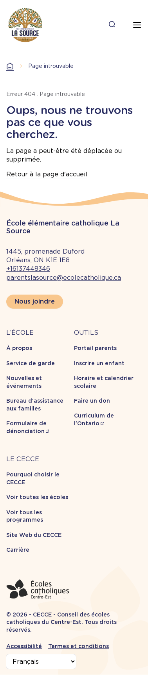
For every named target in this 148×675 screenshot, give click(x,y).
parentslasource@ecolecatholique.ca (63, 277)
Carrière (17, 550)
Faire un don (92, 401)
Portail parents (95, 348)
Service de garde (30, 363)
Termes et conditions (78, 646)
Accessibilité (24, 646)
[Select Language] (41, 661)
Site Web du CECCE (33, 535)
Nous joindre (34, 301)
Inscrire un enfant (99, 363)
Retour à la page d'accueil (46, 174)
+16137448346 (28, 268)
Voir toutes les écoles (37, 497)
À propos (19, 348)
